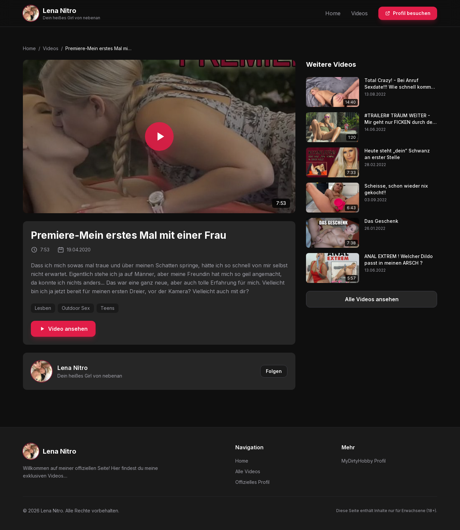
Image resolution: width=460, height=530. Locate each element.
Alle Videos (247, 471)
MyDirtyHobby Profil (364, 461)
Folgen (274, 371)
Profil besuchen (407, 13)
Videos (359, 13)
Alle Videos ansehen (372, 299)
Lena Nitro (72, 367)
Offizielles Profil (252, 482)
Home (333, 13)
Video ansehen (63, 328)
